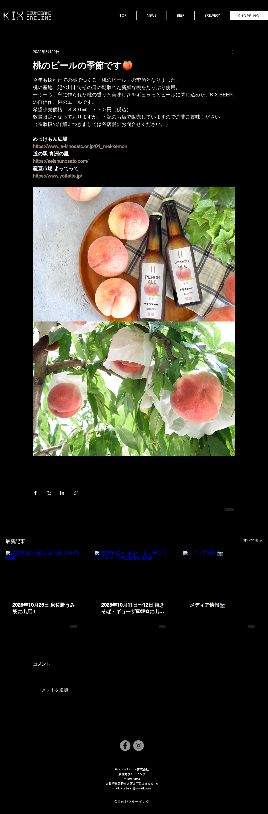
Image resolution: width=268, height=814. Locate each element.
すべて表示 (253, 540)
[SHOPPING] (249, 15)
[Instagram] (138, 745)
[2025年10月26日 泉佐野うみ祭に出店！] (45, 573)
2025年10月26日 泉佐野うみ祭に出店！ (43, 608)
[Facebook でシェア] (35, 493)
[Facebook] (125, 745)
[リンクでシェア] (75, 493)
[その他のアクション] (232, 51)
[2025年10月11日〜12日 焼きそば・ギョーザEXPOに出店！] (134, 573)
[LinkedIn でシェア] (62, 493)
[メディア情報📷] (222, 573)
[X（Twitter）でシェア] (48, 493)
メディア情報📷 (207, 605)
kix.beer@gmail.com (136, 788)
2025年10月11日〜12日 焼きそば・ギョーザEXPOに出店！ (132, 608)
